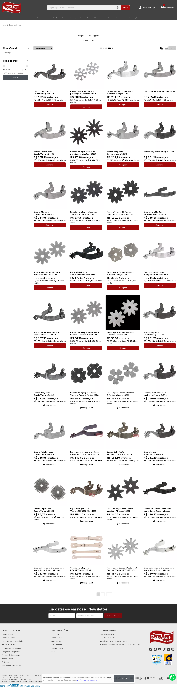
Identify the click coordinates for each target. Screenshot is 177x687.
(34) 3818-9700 (107, 634)
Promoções (134, 18)
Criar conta (55, 634)
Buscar (125, 7)
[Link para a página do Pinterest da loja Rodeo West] (172, 649)
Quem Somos (7, 634)
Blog (53, 651)
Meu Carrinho (56, 645)
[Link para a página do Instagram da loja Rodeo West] (150, 649)
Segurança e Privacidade (12, 641)
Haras (104, 18)
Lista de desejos (57, 648)
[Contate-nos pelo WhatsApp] (172, 677)
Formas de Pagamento (11, 655)
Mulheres (57, 18)
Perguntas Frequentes (11, 651)
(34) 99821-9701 (107, 638)
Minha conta (56, 638)
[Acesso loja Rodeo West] (146, 7)
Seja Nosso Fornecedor (11, 665)
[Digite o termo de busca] (81, 7)
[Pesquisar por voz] (118, 7)
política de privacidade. (87, 680)
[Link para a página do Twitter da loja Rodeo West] (168, 649)
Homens (41, 18)
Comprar (49, 104)
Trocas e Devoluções (10, 645)
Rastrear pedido (8, 638)
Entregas (6, 662)
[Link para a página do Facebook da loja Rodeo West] (155, 649)
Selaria (90, 18)
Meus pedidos (56, 641)
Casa (118, 18)
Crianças (74, 18)
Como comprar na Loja (11, 648)
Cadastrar (113, 615)
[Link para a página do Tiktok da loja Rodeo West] (164, 649)
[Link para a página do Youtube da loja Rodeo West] (159, 649)
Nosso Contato (8, 658)
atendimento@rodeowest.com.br (113, 641)
